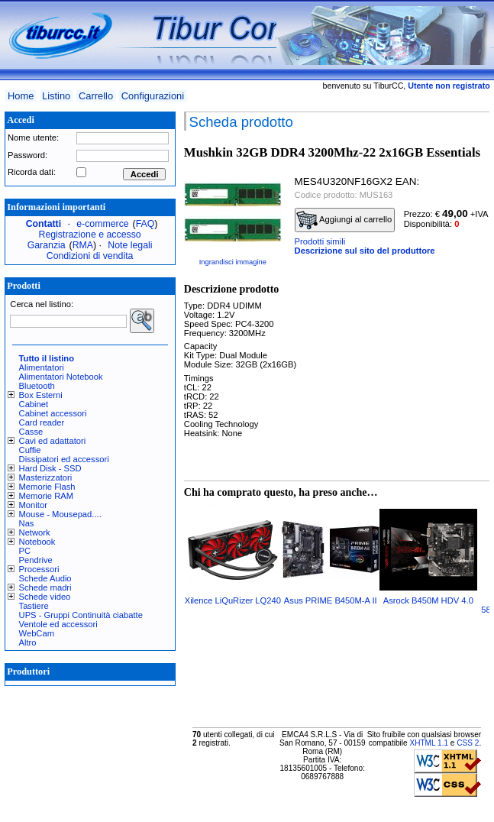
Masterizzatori (46, 477)
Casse (31, 431)
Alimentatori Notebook (61, 376)
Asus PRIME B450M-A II (330, 600)
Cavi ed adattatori (52, 440)
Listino (56, 96)
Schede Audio (45, 578)
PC (25, 550)
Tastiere (34, 605)
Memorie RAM (46, 495)
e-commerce (102, 223)
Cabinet (34, 404)
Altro (28, 642)
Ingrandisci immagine (232, 262)
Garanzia (46, 245)
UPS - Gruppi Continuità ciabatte (81, 615)
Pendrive (36, 560)
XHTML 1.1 (428, 743)
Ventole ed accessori (58, 624)
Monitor (33, 505)
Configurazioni (152, 96)
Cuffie (30, 450)
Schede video (45, 596)
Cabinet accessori (53, 413)
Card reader (42, 422)
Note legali (130, 245)
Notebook (37, 541)
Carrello (96, 96)
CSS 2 (468, 743)
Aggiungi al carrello (344, 220)
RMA (83, 245)
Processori (39, 569)
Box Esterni (41, 395)
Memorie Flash (47, 486)
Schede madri (45, 587)
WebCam (36, 633)
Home (21, 96)
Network (34, 532)
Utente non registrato (448, 85)
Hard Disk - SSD (50, 468)
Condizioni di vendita (90, 256)
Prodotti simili (320, 241)
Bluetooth (37, 385)
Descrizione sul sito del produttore (365, 250)
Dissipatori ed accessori (64, 459)
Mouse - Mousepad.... (60, 514)
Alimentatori (41, 367)
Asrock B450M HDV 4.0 (428, 600)
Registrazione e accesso (90, 234)
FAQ (145, 223)
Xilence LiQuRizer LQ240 (233, 600)
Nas (26, 523)
